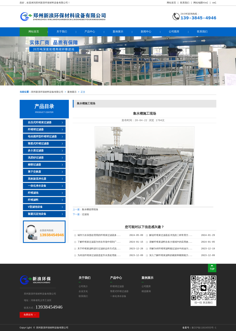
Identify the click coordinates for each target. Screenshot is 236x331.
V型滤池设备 (35, 207)
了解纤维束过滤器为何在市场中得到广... (99, 242)
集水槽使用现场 (90, 209)
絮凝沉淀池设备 (37, 214)
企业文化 (83, 291)
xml (214, 2)
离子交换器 (34, 171)
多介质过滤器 (36, 150)
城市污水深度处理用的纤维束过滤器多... (99, 235)
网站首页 (171, 2)
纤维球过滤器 (36, 129)
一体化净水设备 (37, 185)
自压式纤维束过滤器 (39, 122)
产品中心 (90, 31)
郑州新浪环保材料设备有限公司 (47, 92)
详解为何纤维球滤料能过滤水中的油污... (170, 248)
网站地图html (200, 2)
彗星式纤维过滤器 (38, 143)
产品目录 (44, 109)
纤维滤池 (33, 193)
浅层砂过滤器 (36, 157)
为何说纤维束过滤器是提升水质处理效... (99, 255)
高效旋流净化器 (37, 178)
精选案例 (146, 291)
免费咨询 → (30, 314)
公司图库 (174, 31)
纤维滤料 (33, 200)
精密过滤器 (34, 164)
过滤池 (85, 214)
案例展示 (118, 31)
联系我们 (184, 2)
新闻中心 (146, 31)
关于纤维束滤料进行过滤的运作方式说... (99, 248)
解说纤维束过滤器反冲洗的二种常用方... (170, 235)
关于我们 (62, 31)
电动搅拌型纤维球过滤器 (42, 136)
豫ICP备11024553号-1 (204, 327)
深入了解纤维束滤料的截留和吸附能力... (170, 255)
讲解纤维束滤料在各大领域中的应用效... (170, 242)
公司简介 (83, 286)
